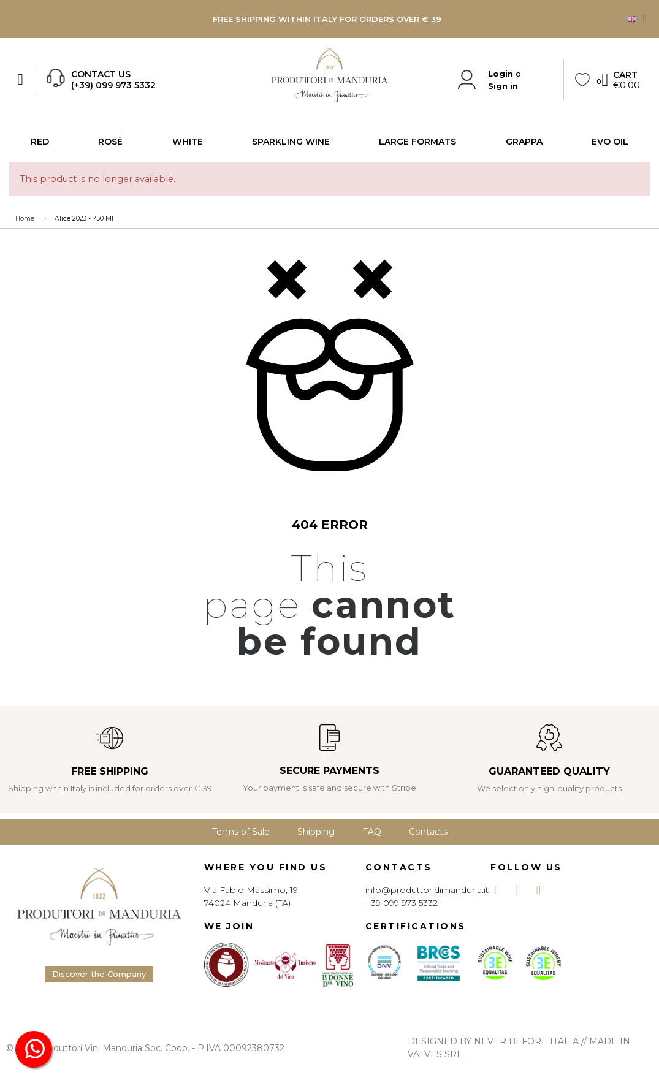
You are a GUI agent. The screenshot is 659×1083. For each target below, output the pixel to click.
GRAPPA (524, 141)
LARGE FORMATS (417, 141)
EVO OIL (610, 141)
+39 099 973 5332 (401, 902)
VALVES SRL (435, 1054)
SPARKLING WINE (291, 141)
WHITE (187, 141)
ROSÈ (110, 141)
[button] (99, 974)
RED (40, 141)
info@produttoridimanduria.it (427, 889)
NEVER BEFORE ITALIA (526, 1041)
